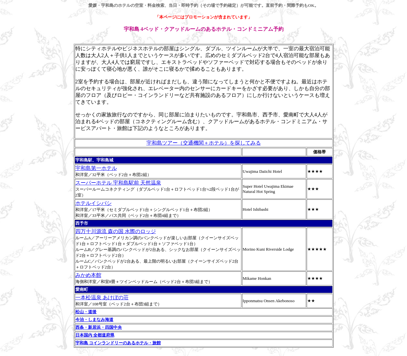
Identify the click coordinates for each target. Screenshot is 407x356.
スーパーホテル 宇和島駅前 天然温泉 (118, 182)
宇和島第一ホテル (96, 168)
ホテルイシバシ (93, 203)
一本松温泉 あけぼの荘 (102, 297)
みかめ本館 (88, 275)
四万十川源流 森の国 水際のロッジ (115, 231)
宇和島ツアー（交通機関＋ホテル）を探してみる (203, 143)
